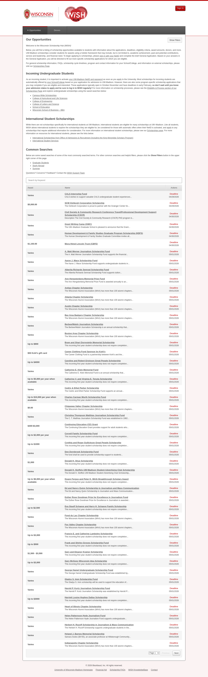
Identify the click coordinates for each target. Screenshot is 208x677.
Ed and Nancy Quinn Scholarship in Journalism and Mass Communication (102, 488)
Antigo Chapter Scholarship (79, 288)
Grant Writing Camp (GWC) (78, 224)
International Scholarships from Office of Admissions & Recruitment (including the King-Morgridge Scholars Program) (82, 138)
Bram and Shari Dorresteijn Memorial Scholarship (90, 342)
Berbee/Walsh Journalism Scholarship (84, 324)
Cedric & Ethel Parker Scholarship (82, 388)
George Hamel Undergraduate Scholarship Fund (89, 570)
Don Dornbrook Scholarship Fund (82, 452)
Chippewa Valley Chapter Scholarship (84, 406)
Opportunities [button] (35, 30)
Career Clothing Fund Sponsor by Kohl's (85, 351)
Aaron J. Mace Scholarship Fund (81, 260)
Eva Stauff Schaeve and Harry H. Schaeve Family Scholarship (95, 506)
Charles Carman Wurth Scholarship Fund (85, 397)
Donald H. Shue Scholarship (79, 461)
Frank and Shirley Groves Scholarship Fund (87, 543)
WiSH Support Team (76, 173)
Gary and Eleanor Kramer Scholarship (84, 552)
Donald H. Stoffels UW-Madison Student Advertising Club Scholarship (100, 470)
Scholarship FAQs (117, 670)
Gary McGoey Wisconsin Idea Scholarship (86, 561)
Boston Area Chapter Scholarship (81, 333)
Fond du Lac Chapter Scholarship (81, 515)
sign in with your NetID (109, 56)
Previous (165, 653)
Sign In (180, 8)
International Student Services (45, 141)
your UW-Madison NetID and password (86, 79)
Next (176, 653)
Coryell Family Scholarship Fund (81, 433)
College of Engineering (42, 101)
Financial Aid (101, 670)
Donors (57, 30)
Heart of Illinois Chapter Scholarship (83, 606)
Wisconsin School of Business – (48, 110)
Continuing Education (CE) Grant (81, 424)
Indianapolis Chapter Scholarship (81, 643)
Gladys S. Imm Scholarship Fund (81, 579)
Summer (36, 168)
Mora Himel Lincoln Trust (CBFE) (81, 244)
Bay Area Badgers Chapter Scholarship (84, 315)
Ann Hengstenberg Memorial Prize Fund (85, 279)
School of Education (41, 107)
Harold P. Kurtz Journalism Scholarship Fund (87, 588)
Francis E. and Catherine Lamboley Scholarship (89, 533)
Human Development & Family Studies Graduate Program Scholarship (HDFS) (104, 233)
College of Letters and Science (45, 104)
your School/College (56, 82)
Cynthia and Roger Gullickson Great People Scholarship (93, 442)
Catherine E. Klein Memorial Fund (81, 370)
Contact (154, 670)
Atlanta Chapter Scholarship (79, 297)
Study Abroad (38, 166)
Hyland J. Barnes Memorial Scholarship (84, 634)
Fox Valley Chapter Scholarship (80, 524)
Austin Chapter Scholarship (78, 306)
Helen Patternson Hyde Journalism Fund (85, 615)
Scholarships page (155, 130)
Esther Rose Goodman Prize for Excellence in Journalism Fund (96, 497)
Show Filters (174, 40)
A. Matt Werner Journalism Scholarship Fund (87, 251)
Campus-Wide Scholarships (44, 95)
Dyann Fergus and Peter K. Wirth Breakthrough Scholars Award (97, 479)
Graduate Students (40, 163)
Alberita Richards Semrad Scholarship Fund (87, 269)
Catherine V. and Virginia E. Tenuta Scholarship (88, 379)
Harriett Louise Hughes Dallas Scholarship (86, 597)
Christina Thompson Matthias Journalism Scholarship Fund (95, 415)
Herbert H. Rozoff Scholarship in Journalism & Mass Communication (99, 625)
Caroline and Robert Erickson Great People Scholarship (93, 360)
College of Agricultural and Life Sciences (49, 98)
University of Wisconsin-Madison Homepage (73, 670)
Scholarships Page (41, 66)
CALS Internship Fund (76, 194)
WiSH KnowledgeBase (138, 670)
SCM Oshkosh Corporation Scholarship (84, 203)
